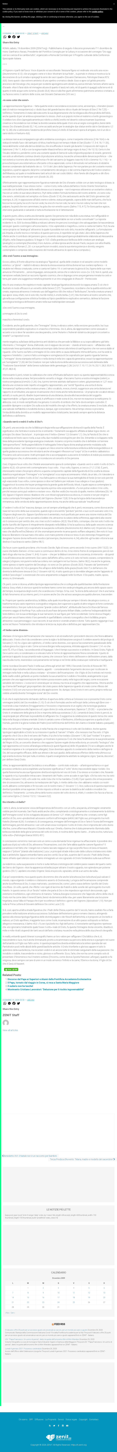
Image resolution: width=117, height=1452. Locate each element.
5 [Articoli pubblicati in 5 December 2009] (88, 1288)
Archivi (44, 33)
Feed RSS (59, 1324)
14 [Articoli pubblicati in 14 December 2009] (13, 1298)
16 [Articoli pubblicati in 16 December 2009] (43, 1298)
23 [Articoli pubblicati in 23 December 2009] (43, 1302)
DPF (31, 1419)
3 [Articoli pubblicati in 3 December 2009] (58, 1288)
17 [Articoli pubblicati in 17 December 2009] (58, 1298)
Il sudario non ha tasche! (20, 986)
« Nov (7, 1313)
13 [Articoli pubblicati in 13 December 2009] (104, 1293)
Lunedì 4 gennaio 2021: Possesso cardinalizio (23, 1348)
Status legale (71, 1419)
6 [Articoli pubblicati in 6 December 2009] (104, 1288)
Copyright (83, 1419)
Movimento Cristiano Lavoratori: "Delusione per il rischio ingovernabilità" (46, 989)
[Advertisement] (58, 1135)
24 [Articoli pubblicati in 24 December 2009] (58, 1302)
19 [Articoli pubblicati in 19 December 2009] (89, 1298)
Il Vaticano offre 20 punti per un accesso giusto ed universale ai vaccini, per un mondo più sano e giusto (46, 1330)
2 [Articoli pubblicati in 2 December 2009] (43, 1288)
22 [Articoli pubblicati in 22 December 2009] (28, 1302)
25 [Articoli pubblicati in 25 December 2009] (74, 1302)
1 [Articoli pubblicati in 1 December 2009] (28, 1288)
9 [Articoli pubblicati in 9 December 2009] (43, 1293)
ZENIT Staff (33, 33)
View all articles (10, 1030)
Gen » (13, 1313)
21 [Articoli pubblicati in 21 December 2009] (13, 1302)
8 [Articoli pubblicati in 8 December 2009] (28, 1293)
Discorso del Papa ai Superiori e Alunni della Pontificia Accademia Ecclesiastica (49, 979)
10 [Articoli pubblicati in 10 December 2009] (58, 1293)
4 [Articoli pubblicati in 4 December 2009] (73, 1288)
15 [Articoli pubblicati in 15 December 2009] (28, 1298)
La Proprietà (50, 1419)
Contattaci (93, 1419)
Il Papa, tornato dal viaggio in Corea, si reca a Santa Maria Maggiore (43, 982)
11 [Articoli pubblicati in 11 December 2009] (74, 1293)
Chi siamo (23, 1419)
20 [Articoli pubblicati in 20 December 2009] (104, 1298)
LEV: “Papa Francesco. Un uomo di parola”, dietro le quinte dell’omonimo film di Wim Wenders (42, 1339)
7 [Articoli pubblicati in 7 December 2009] (12, 1293)
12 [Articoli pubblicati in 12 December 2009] (89, 1293)
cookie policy (97, 12)
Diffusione (39, 1419)
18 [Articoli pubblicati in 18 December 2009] (74, 1298)
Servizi (61, 1419)
